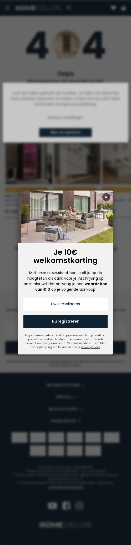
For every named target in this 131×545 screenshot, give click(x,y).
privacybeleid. (90, 347)
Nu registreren (65, 321)
